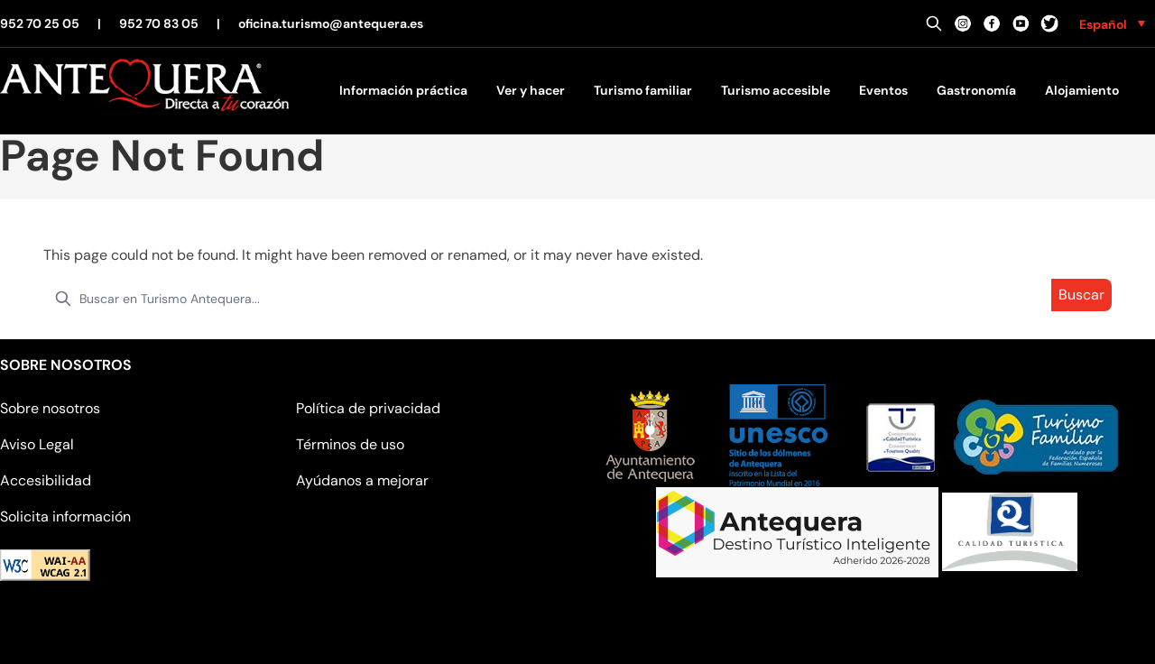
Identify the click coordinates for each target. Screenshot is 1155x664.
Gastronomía (976, 90)
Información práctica (403, 90)
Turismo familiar (643, 90)
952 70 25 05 (39, 23)
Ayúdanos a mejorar (362, 480)
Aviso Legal (37, 444)
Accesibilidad (45, 480)
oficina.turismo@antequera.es (330, 23)
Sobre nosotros (50, 408)
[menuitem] (1112, 23)
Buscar (1081, 294)
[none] (1112, 23)
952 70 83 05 (159, 23)
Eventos (883, 90)
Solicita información (65, 516)
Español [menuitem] (1103, 24)
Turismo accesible (775, 90)
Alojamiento (1082, 90)
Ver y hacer (530, 90)
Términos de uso (350, 444)
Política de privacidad (368, 408)
